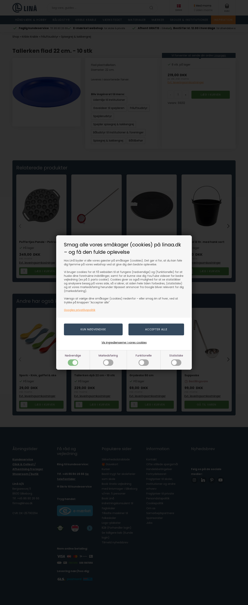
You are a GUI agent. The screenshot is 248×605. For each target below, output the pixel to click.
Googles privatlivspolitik (79, 310)
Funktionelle (144, 360)
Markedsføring (108, 360)
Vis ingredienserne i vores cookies (124, 342)
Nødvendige (73, 360)
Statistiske (176, 360)
